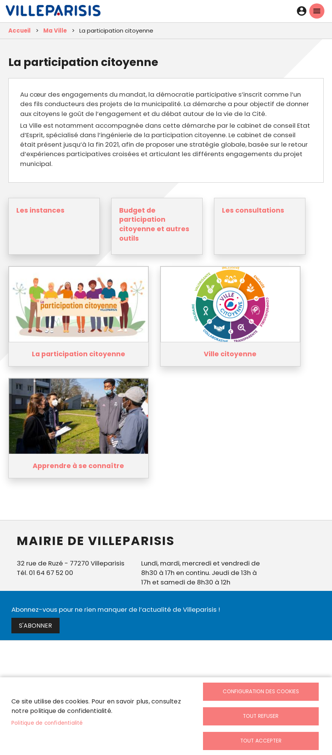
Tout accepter (261, 740)
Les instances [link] (40, 210)
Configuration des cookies (261, 691)
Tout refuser (261, 716)
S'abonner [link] (35, 625)
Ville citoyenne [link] (230, 354)
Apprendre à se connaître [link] (78, 466)
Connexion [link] (301, 11)
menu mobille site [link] (316, 11)
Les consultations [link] (253, 210)
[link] (53, 12)
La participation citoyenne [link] (78, 354)
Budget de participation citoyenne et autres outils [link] (154, 224)
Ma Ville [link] (55, 30)
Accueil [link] (19, 30)
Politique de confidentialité (47, 723)
